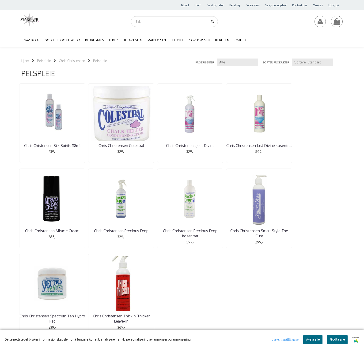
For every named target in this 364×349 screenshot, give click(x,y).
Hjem (197, 5)
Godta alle (337, 339)
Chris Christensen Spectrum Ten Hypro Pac (154, 233)
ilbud (179, 285)
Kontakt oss (299, 5)
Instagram (192, 298)
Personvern (253, 5)
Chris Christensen (72, 61)
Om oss (318, 5)
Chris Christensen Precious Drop (318, 148)
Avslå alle (313, 339)
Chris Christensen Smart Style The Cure (100, 233)
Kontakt (191, 285)
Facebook (172, 298)
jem (152, 285)
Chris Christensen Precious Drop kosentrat (45, 233)
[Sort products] (312, 62)
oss (199, 285)
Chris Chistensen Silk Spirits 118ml (45, 148)
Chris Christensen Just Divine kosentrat (209, 148)
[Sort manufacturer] (237, 62)
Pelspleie (44, 61)
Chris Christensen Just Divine (154, 145)
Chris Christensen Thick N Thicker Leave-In (209, 233)
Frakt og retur (215, 5)
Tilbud (185, 5)
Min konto (165, 285)
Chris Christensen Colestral (100, 145)
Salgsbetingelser (276, 5)
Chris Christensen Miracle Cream (264, 148)
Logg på (333, 5)
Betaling (234, 5)
